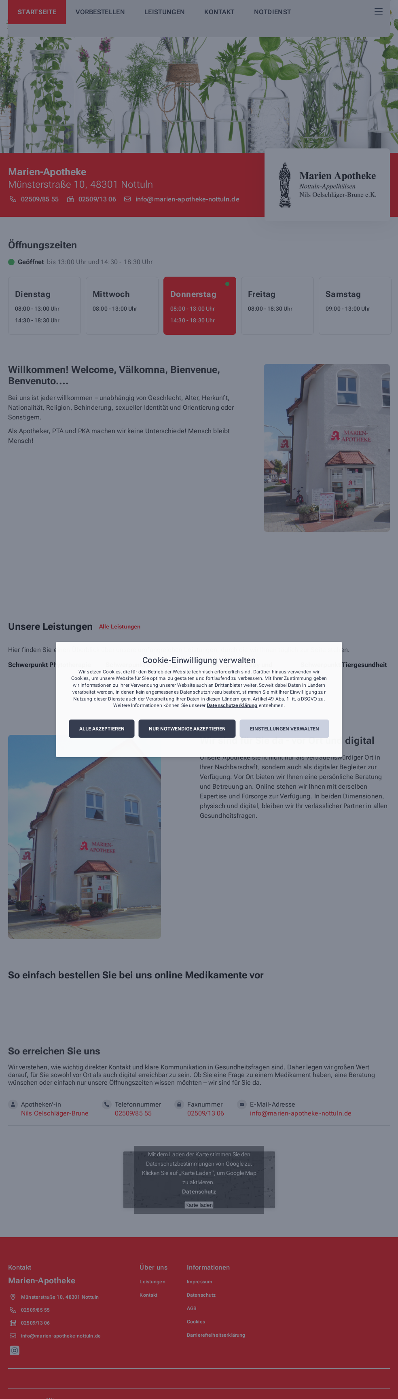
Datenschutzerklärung (232, 706)
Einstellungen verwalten (284, 729)
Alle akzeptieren (102, 729)
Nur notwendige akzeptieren (187, 729)
